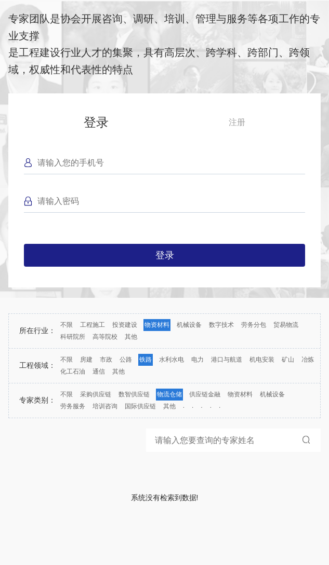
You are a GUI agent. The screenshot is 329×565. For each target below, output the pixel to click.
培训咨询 (105, 406)
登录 (96, 122)
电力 (197, 359)
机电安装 (261, 359)
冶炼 (307, 359)
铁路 (145, 359)
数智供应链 (134, 394)
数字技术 (221, 324)
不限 (66, 324)
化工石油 (72, 371)
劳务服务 (72, 406)
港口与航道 (226, 359)
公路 (126, 359)
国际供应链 (140, 406)
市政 (106, 359)
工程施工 (92, 324)
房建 (86, 359)
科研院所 (72, 336)
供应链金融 (204, 394)
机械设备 (189, 324)
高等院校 (105, 336)
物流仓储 (169, 394)
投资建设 (124, 324)
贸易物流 (285, 324)
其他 (131, 336)
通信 (99, 371)
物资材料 (156, 324)
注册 (237, 122)
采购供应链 (95, 394)
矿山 (288, 359)
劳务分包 (253, 324)
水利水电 (171, 359)
